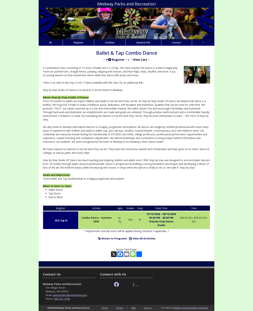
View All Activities (142, 238)
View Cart (137, 60)
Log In (61, 220)
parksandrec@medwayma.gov (70, 295)
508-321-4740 (62, 298)
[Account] (203, 42)
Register (78, 42)
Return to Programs (112, 238)
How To (148, 307)
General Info (143, 42)
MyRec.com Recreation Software (191, 307)
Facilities (110, 42)
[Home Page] (51, 42)
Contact (176, 42)
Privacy (119, 307)
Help (133, 307)
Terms (104, 307)
